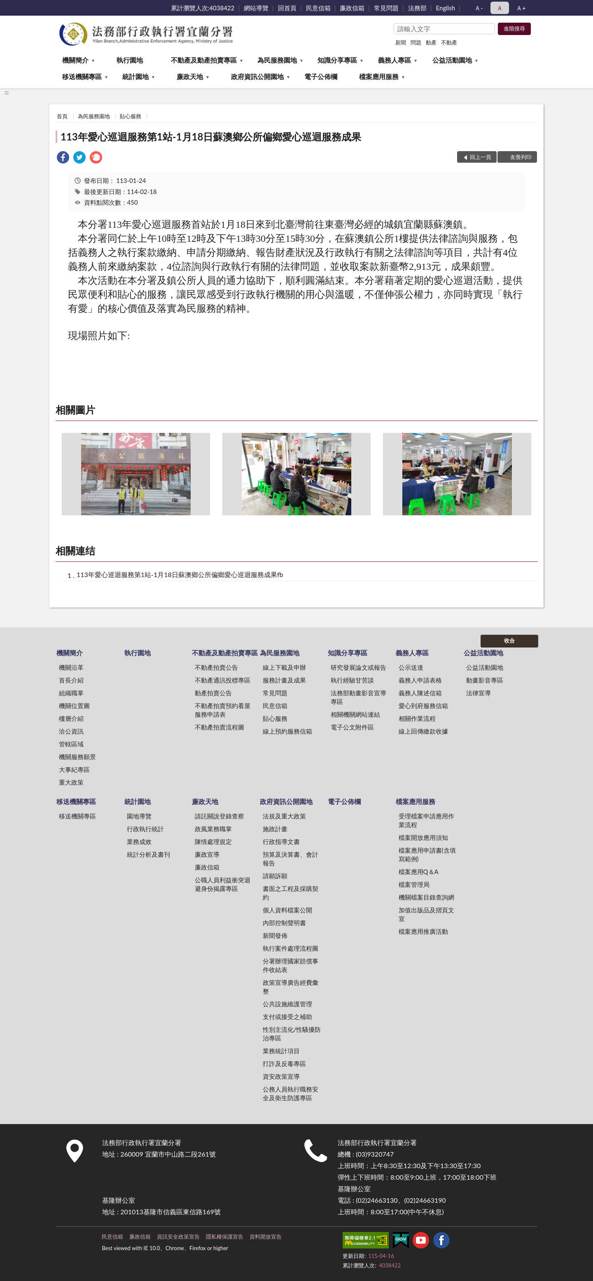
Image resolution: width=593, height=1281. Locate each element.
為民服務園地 (277, 60)
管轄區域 (71, 744)
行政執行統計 (145, 828)
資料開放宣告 (266, 1236)
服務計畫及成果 (284, 680)
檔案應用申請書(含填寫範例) (427, 854)
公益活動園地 (452, 60)
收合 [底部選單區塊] (509, 640)
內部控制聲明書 (284, 922)
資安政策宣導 (281, 1076)
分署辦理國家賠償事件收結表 (290, 965)
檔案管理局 (414, 884)
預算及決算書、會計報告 (290, 859)
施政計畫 (275, 828)
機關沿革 (71, 667)
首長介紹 (71, 680)
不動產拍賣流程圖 (219, 727)
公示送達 (411, 667)
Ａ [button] (500, 8)
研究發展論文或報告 (358, 667)
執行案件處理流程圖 (290, 948)
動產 (431, 42)
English (445, 8)
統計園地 (135, 76)
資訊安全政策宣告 (178, 1236)
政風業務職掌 (213, 828)
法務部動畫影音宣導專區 (358, 697)
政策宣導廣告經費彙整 (290, 987)
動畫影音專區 (484, 680)
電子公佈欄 (320, 76)
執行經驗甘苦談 (352, 680)
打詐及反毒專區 (284, 1063)
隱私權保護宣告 (224, 1236)
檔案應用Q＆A (419, 871)
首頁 (62, 116)
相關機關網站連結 (355, 714)
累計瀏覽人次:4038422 (203, 8)
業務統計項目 (281, 1050)
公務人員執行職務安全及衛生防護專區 (290, 1093)
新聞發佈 (275, 935)
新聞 (400, 42)
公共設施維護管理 (287, 1004)
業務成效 (139, 841)
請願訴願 (275, 875)
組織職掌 (71, 693)
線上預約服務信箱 (287, 731)
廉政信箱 (352, 8)
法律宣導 (478, 693)
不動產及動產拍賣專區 (204, 60)
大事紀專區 (74, 769)
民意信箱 (318, 8)
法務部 (417, 8)
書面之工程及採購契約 (290, 893)
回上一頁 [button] (480, 157)
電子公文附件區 (352, 727)
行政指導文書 (281, 841)
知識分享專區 (337, 60)
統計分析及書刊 (148, 854)
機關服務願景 (77, 756)
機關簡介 (75, 60)
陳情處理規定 (213, 841)
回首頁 (287, 8)
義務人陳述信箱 (420, 693)
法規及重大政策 (284, 816)
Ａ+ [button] (521, 8)
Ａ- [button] (478, 8)
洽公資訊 (71, 731)
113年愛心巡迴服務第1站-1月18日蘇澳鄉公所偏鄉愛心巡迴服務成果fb (180, 574)
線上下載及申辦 (284, 667)
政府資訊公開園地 (257, 76)
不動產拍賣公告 (216, 667)
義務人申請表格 (420, 680)
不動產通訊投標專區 (222, 680)
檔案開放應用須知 (423, 837)
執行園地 (130, 60)
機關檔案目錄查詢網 (426, 897)
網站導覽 (256, 8)
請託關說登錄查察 (219, 816)
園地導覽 (139, 816)
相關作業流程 (417, 718)
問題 (416, 42)
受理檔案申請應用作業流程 (426, 820)
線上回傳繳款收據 (423, 731)
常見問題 (386, 8)
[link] (63, 158)
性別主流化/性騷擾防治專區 (292, 1034)
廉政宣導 (207, 854)
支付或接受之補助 (287, 1016)
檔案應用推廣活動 (423, 931)
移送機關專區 (82, 76)
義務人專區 (394, 60)
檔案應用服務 (379, 76)
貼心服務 (130, 116)
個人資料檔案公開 (287, 910)
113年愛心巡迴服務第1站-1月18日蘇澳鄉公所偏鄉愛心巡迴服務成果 (211, 137)
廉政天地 (190, 76)
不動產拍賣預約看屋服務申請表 (222, 710)
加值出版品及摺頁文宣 (426, 914)
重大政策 (71, 782)
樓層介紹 (71, 718)
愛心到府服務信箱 (423, 705)
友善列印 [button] (521, 157)
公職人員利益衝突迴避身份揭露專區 (222, 884)
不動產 (449, 42)
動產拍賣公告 (213, 693)
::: (56, 6)
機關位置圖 (74, 705)
